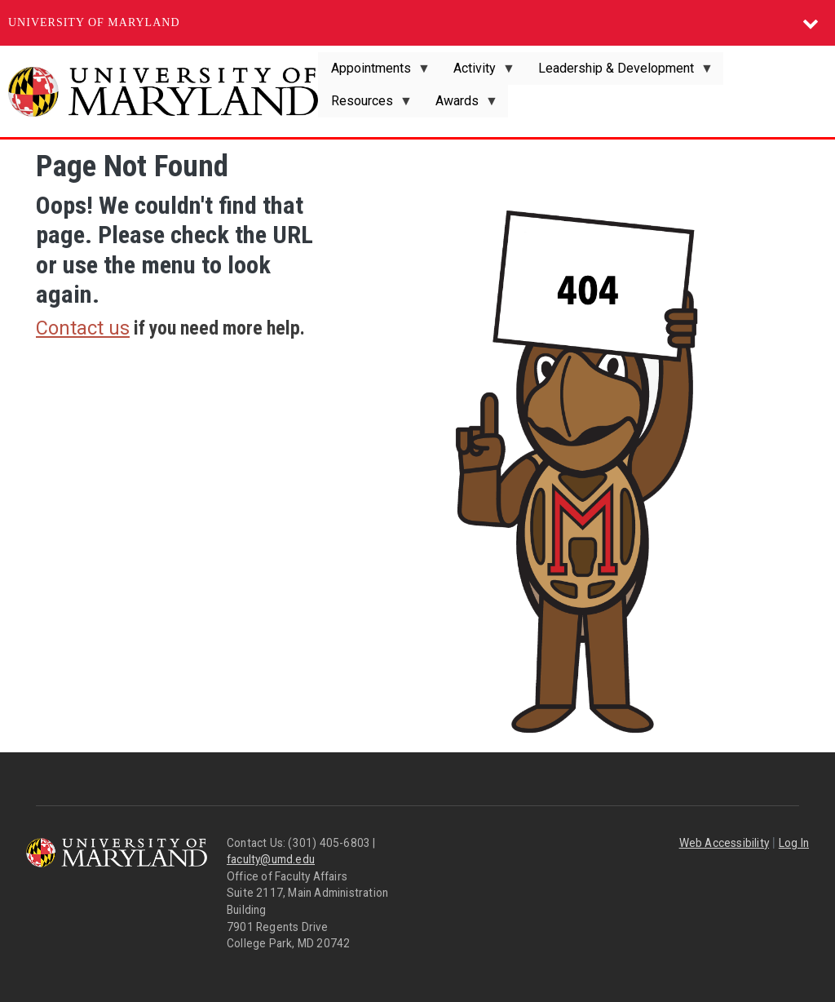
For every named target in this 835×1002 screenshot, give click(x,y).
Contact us (83, 328)
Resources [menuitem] (365, 105)
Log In (794, 842)
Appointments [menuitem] (374, 72)
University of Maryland (94, 22)
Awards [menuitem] (460, 105)
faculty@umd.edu (271, 859)
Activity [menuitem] (477, 72)
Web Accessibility (724, 842)
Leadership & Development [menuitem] (619, 72)
